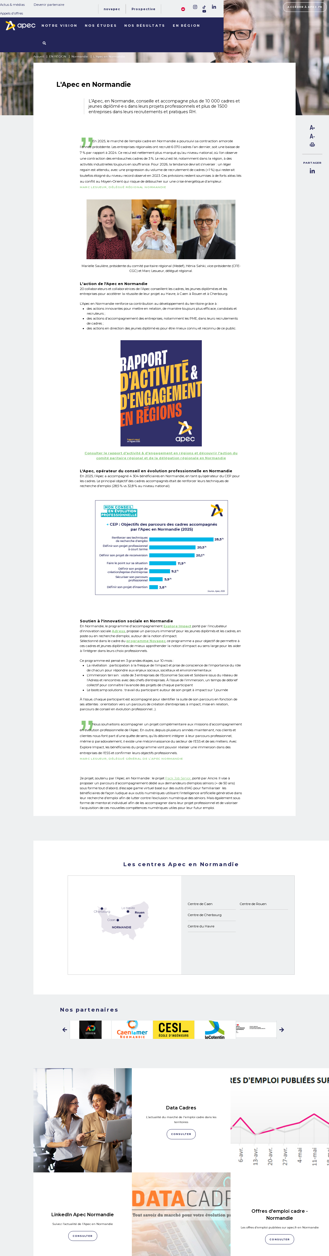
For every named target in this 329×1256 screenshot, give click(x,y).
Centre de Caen (200, 904)
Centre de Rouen (253, 904)
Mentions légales (224, 1224)
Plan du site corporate (227, 1217)
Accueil (38, 56)
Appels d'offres (11, 13)
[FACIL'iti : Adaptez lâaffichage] (183, 8)
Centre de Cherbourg (205, 915)
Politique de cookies (226, 1230)
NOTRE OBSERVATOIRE (73, 1225)
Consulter (83, 1174)
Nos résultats (144, 26)
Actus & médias (12, 5)
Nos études (101, 26)
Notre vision (60, 26)
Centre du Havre (201, 926)
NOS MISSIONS (64, 1218)
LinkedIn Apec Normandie (82, 1153)
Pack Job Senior (178, 778)
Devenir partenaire (49, 5)
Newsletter (179, 1230)
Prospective (144, 9)
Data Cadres (181, 1087)
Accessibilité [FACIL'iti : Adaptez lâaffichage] (287, 1233)
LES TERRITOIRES (68, 1239)
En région (186, 26)
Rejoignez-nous (179, 1217)
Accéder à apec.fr (304, 7)
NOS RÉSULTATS (66, 1233)
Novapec (112, 9)
